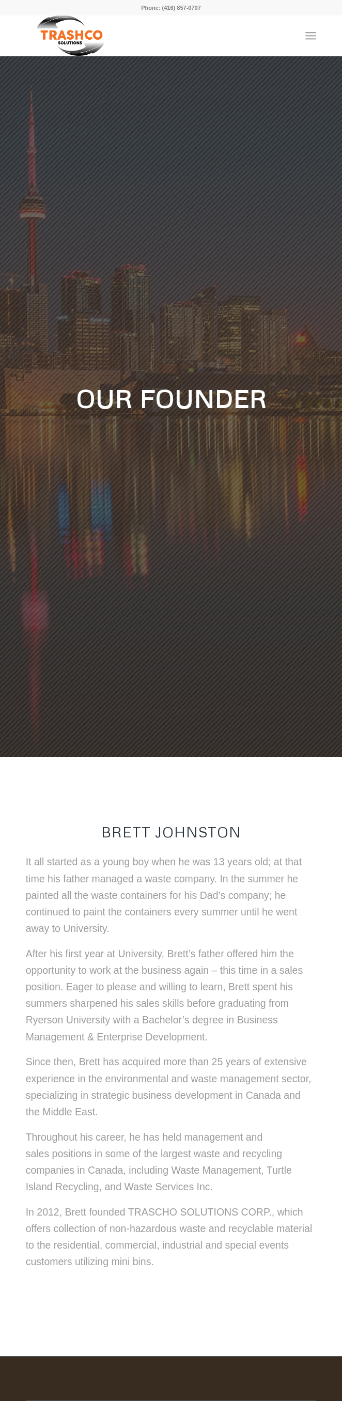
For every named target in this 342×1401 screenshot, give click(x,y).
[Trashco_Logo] (84, 35)
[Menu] (310, 35)
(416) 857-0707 (181, 8)
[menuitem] (310, 35)
